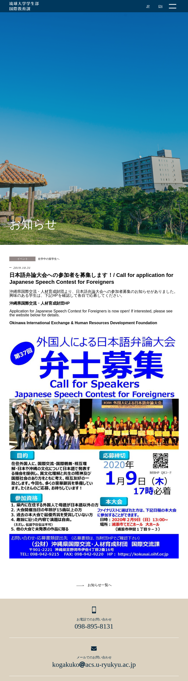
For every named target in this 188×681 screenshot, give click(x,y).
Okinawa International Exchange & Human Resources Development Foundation (83, 323)
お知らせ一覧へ (100, 585)
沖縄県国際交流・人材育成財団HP (39, 303)
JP (148, 6)
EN (160, 6)
